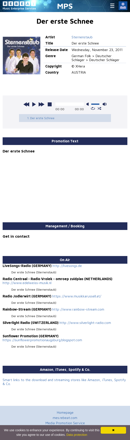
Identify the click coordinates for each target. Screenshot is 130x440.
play (34, 104)
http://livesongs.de (67, 266)
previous (26, 104)
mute (88, 104)
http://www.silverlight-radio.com (85, 323)
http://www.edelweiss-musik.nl (27, 283)
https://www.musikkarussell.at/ (76, 296)
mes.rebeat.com (65, 418)
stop (50, 104)
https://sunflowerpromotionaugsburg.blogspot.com (42, 340)
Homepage (65, 412)
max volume (105, 104)
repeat (93, 108)
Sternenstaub (82, 37)
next (41, 104)
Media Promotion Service (65, 423)
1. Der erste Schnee (40, 118)
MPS (65, 5)
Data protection (76, 434)
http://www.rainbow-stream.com (78, 309)
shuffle (99, 108)
